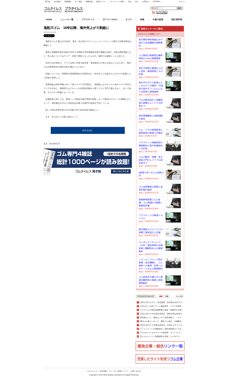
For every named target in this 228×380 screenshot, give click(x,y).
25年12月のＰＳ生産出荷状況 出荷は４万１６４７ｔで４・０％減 (168, 325)
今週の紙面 (157, 19)
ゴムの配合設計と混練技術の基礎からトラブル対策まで (151, 103)
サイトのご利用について (118, 371)
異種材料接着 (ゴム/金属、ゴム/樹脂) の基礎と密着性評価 (150, 202)
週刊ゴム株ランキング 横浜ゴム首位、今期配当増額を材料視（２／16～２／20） (175, 321)
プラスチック (88, 19)
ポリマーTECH (110, 19)
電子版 (47, 2)
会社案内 (57, 2)
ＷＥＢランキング (179, 296)
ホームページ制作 (117, 2)
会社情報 (103, 371)
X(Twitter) (156, 1)
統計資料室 (176, 19)
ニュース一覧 (66, 19)
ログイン (182, 2)
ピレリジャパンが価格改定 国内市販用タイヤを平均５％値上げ (167, 329)
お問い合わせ (136, 371)
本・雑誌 (78, 2)
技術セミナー (101, 2)
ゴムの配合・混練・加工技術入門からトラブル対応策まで (151, 160)
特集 (142, 19)
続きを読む (88, 130)
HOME (49, 19)
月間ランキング (166, 296)
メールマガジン (159, 12)
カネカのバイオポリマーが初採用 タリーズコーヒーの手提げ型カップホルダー (174, 333)
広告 (129, 2)
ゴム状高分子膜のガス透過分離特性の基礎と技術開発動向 (151, 280)
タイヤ (128, 19)
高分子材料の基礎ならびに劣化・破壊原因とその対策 (151, 71)
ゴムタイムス (92, 371)
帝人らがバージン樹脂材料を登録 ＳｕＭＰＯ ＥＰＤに (164, 336)
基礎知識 (89, 2)
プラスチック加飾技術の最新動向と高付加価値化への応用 (151, 145)
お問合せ (145, 2)
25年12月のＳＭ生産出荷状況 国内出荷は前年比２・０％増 (166, 314)
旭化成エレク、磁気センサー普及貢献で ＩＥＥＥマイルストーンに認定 (172, 317)
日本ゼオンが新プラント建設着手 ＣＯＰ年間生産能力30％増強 (167, 306)
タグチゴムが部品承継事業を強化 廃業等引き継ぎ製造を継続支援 (168, 310)
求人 (137, 2)
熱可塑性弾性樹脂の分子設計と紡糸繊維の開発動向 (151, 42)
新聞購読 (67, 2)
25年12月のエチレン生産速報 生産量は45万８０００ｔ (164, 302)
